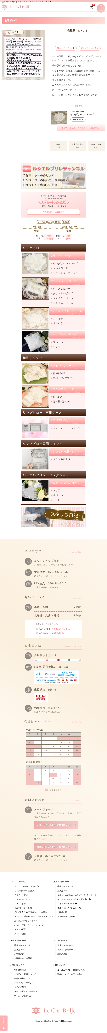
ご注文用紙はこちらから (46, 589)
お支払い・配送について (25, 980)
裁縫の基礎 (62, 960)
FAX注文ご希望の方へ (23, 1002)
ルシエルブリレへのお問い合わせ (72, 976)
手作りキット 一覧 (65, 893)
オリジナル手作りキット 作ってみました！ (33, 923)
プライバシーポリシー (24, 989)
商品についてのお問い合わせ (70, 980)
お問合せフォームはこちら (53, 213)
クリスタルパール (63, 290)
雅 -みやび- (59, 374)
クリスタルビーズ (63, 295)
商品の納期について (23, 985)
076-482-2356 (53, 204)
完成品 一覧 (62, 897)
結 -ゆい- (58, 398)
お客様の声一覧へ (77, 147)
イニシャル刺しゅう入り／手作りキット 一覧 (77, 901)
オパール (58, 496)
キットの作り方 (60, 947)
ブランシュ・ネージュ (65, 274)
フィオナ (58, 320)
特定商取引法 (20, 976)
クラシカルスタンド (64, 460)
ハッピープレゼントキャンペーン (29, 931)
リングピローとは (22, 906)
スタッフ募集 (20, 940)
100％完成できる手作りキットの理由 (30, 918)
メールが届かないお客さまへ (27, 998)
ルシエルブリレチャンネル (26, 927)
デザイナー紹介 (21, 901)
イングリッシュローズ (65, 265)
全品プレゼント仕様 (23, 914)
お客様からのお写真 (66, 923)
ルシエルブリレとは (19, 888)
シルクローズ (60, 269)
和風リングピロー (18, 947)
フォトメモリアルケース (67, 429)
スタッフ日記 (20, 936)
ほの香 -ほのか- (61, 403)
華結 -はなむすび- (63, 379)
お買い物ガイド (17, 971)
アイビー (58, 501)
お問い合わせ (59, 971)
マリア (56, 492)
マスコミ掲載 (20, 910)
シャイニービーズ (63, 304)
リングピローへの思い (24, 897)
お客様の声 (62, 918)
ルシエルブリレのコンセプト (27, 893)
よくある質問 (20, 993)
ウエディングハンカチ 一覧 (69, 914)
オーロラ (58, 325)
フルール (58, 343)
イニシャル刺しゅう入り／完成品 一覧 (74, 906)
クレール (58, 348)
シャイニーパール (63, 299)
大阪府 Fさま (59, 147)
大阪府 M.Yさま (95, 147)
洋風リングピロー (61, 888)
